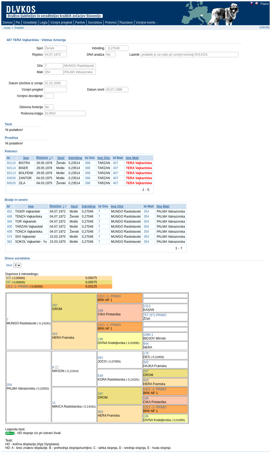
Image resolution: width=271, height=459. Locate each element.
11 (54, 403)
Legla (43, 22)
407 (115, 163)
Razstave (126, 22)
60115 (11, 163)
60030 (11, 178)
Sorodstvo (95, 22)
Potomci (110, 22)
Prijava (264, 3)
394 (9, 221)
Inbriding (75, 158)
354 (146, 211)
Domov (8, 22)
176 (146, 353)
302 (146, 362)
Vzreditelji (30, 22)
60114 (11, 168)
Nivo (9, 265)
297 (8, 282)
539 (100, 376)
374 (9, 237)
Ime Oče (104, 158)
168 (100, 310)
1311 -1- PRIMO (17, 286)
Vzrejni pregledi (61, 22)
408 (9, 231)
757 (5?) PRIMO (154, 315)
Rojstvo (42, 158)
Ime (26, 158)
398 (87, 163)
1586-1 (148, 335)
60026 (11, 183)
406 (9, 216)
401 (9, 211)
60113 (11, 173)
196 (100, 339)
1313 (147, 306)
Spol (60, 158)
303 (8, 278)
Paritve (80, 22)
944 (146, 344)
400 (9, 226)
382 (9, 242)
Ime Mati (132, 158)
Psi (18, 22)
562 (100, 358)
